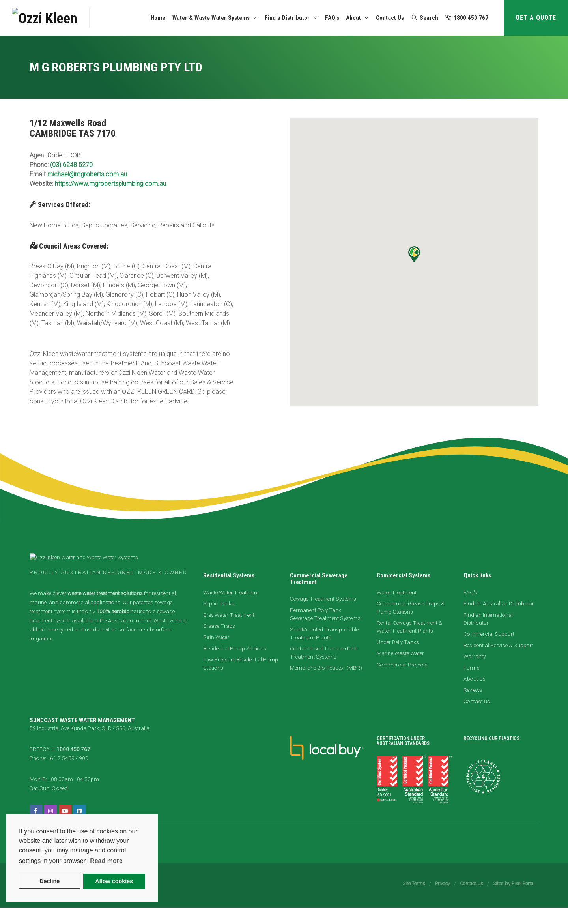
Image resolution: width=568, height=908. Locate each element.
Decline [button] (49, 881)
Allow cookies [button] (114, 881)
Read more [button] (106, 860)
